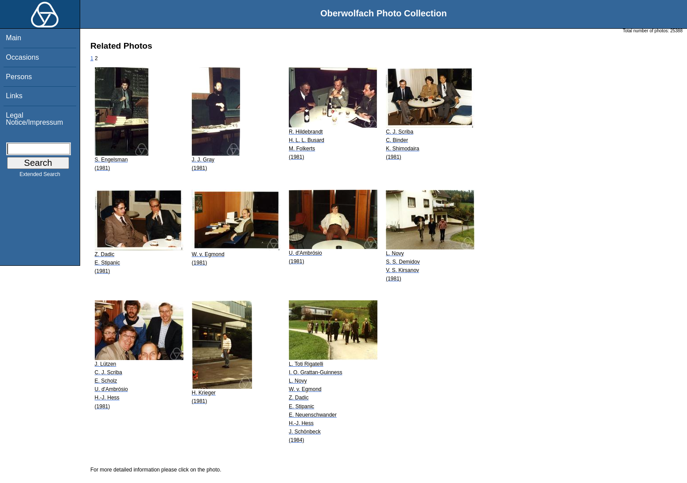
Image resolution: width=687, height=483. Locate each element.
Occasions (22, 57)
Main (13, 38)
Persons (19, 76)
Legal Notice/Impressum (34, 118)
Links (14, 96)
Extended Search (39, 176)
